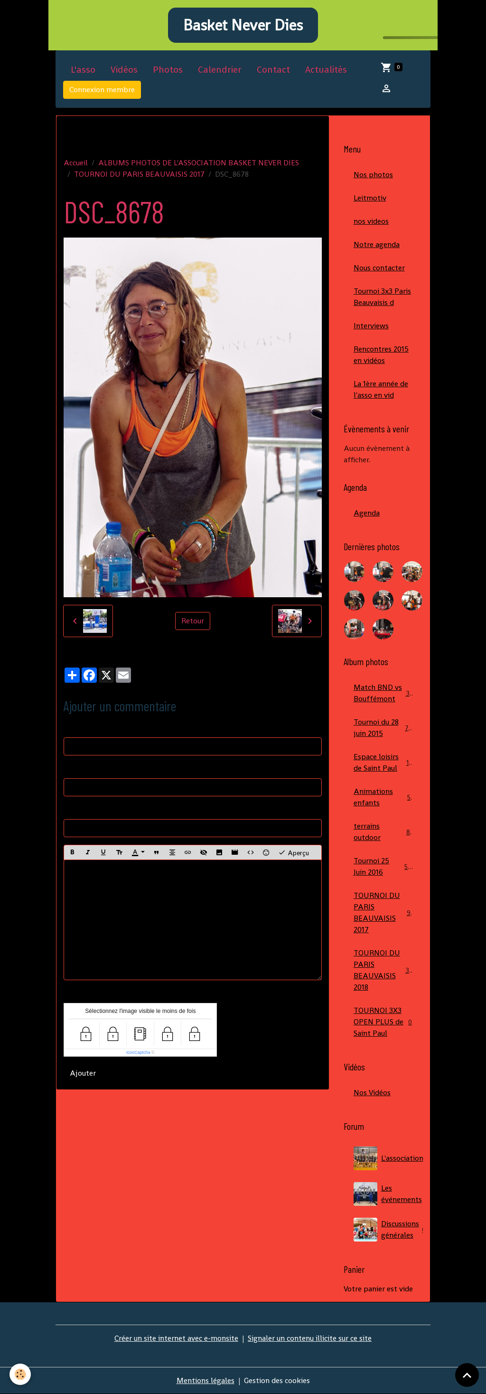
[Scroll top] (467, 1375)
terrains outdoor (383, 831)
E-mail (74, 768)
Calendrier (220, 69)
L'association (388, 1158)
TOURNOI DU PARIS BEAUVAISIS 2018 (385, 970)
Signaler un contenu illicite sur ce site (310, 1338)
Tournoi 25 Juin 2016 (383, 866)
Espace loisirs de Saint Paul (383, 762)
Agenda (367, 513)
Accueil (76, 163)
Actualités (326, 69)
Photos (168, 69)
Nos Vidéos (372, 1093)
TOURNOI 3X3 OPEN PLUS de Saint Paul (383, 1021)
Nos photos (373, 175)
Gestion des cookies (277, 1380)
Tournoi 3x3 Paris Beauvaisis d (382, 296)
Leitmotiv (370, 198)
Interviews (371, 326)
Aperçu (293, 852)
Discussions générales (388, 1229)
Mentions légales (205, 1380)
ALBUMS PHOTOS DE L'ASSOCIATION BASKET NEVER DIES (198, 163)
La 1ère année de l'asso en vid (381, 389)
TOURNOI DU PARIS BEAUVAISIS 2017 (139, 174)
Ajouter (83, 1073)
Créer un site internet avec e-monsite (176, 1338)
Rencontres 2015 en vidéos (381, 354)
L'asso (83, 69)
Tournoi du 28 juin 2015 (383, 727)
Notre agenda (377, 244)
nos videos (371, 221)
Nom (72, 728)
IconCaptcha (138, 1052)
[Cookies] (20, 1374)
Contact (273, 69)
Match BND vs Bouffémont (383, 693)
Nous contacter (379, 268)
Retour (192, 621)
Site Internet (85, 809)
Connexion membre (102, 90)
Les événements (388, 1194)
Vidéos (124, 69)
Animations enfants (383, 797)
